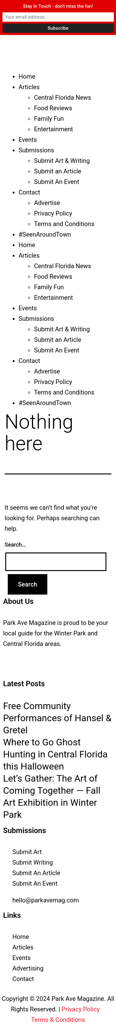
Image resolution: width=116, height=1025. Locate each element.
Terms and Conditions (64, 224)
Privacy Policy (53, 213)
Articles (29, 87)
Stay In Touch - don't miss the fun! (58, 6)
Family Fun (49, 118)
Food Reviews (53, 108)
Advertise (47, 203)
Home (27, 76)
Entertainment (53, 129)
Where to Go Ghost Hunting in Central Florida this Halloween (55, 754)
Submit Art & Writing (62, 160)
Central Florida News (62, 97)
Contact (29, 192)
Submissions (36, 150)
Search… (15, 544)
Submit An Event (56, 181)
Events (28, 139)
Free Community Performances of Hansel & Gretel (57, 717)
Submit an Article (57, 171)
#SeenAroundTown (45, 234)
